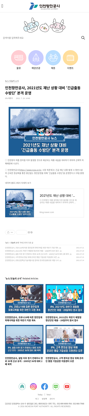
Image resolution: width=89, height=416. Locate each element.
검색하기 (83, 38)
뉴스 (7, 242)
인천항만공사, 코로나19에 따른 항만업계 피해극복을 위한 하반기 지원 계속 (31, 247)
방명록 (44, 399)
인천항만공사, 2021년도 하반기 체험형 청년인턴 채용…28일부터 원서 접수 (32, 251)
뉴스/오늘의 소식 (12, 81)
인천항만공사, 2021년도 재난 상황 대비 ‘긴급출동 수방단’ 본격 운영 (43, 90)
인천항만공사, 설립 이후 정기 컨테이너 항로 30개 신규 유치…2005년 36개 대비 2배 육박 (37, 254)
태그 (37, 399)
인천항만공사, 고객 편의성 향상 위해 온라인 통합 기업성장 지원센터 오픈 (31, 257)
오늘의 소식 (14, 242)
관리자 (52, 399)
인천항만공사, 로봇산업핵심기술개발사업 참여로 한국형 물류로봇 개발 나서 (32, 260)
